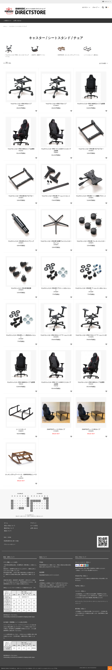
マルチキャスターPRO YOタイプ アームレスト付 (91, 334)
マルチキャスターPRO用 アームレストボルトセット (91, 288)
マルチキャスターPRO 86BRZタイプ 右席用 (21, 381)
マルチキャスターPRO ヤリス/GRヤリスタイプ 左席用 (56, 149)
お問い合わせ (17, 20)
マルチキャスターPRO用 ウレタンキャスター (91, 240)
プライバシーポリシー (10, 541)
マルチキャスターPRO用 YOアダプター (91, 148)
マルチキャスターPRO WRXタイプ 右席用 (91, 381)
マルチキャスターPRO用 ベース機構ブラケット (91, 195)
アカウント (106, 1)
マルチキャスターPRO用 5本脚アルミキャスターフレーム (56, 241)
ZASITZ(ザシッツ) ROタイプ (91, 429)
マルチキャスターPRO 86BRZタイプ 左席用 (91, 103)
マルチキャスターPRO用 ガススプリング (21, 240)
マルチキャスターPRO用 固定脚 (21, 287)
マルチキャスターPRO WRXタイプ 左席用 (21, 148)
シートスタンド (21, 429)
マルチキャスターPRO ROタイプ (20, 103)
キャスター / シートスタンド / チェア (18, 26)
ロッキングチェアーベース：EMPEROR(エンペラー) (21, 475)
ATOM (8, 536)
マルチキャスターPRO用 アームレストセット (56, 195)
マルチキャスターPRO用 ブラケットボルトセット (56, 288)
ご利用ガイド (7, 20)
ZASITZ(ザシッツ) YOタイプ (56, 429)
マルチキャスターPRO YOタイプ (56, 103)
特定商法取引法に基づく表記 (11, 539)
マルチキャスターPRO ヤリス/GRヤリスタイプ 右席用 (56, 382)
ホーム (5, 26)
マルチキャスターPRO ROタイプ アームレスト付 (56, 334)
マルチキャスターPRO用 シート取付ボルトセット (21, 335)
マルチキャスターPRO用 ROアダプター (21, 195)
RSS (5, 536)
